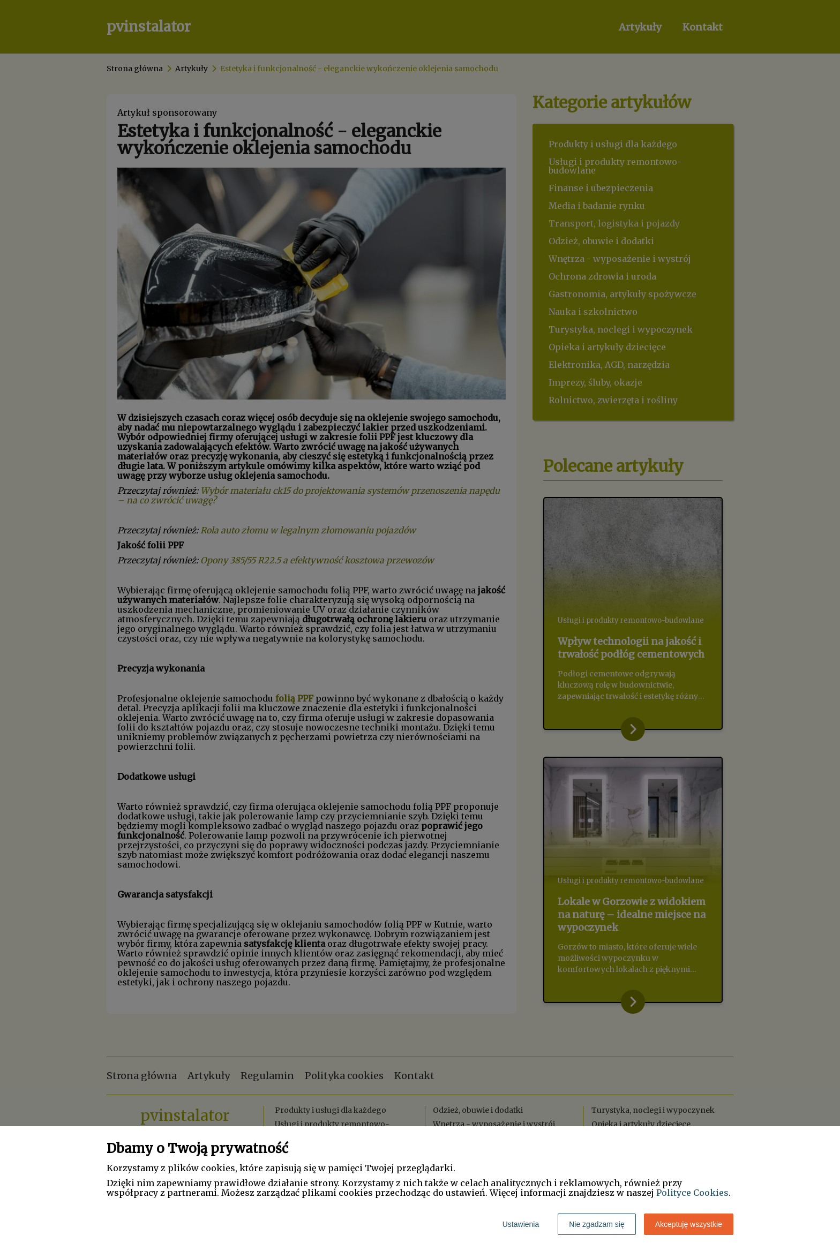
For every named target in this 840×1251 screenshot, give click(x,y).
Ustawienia (520, 1224)
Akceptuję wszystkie (688, 1224)
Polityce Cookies (692, 1192)
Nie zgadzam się (597, 1224)
